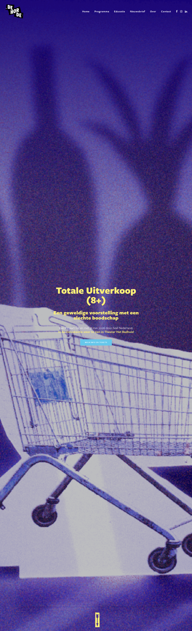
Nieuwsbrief (137, 11)
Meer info (122, 360)
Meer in (123, 390)
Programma (101, 11)
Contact (166, 11)
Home (86, 11)
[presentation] (72, 592)
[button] (177, 11)
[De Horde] (14, 11)
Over (153, 11)
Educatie (119, 11)
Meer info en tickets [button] (96, 80)
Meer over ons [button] (57, 504)
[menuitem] (86, 11)
